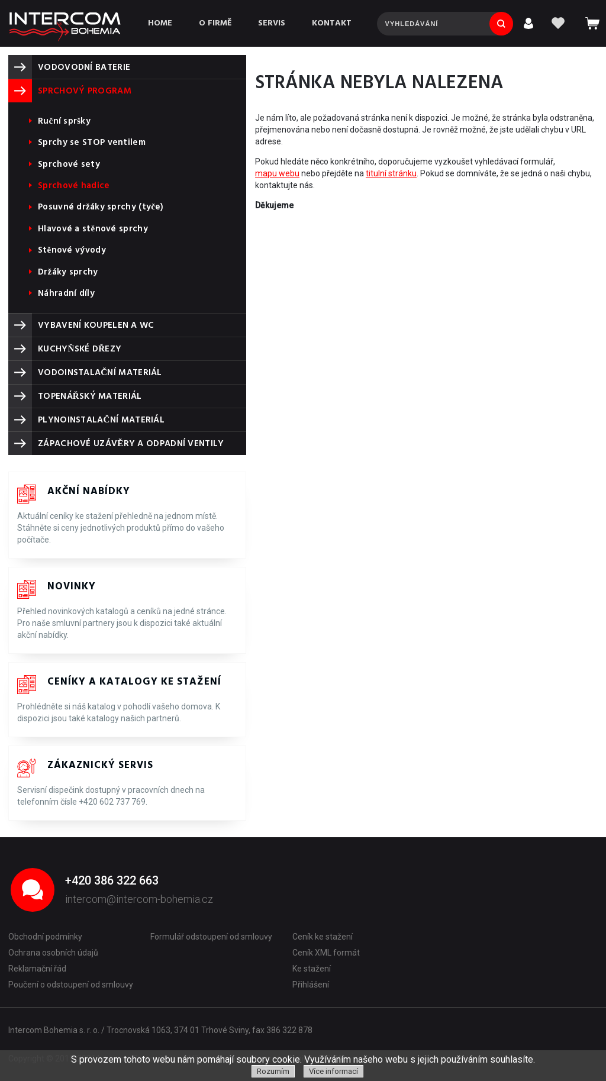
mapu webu (277, 173)
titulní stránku (391, 173)
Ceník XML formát (326, 952)
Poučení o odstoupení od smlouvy (70, 984)
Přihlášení (310, 984)
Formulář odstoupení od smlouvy (211, 936)
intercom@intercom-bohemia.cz (139, 899)
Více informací (333, 1071)
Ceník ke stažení (322, 936)
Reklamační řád (37, 968)
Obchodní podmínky (45, 936)
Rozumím (273, 1071)
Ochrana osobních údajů (53, 952)
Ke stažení (311, 968)
